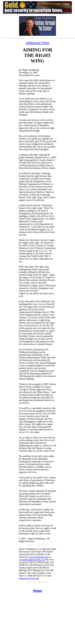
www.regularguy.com (39, 557)
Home (37, 590)
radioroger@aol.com (29, 578)
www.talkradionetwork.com (32, 559)
